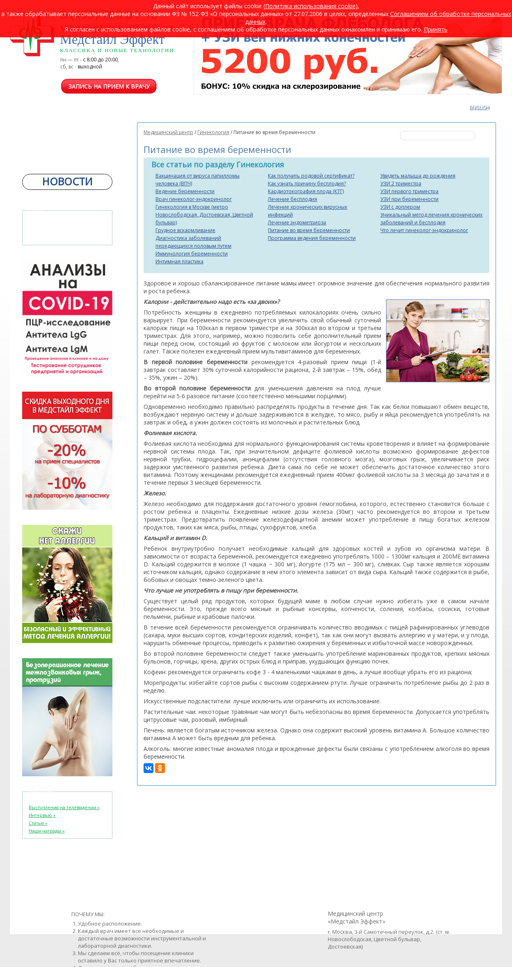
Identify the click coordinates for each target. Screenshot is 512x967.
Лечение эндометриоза (297, 222)
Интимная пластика (179, 261)
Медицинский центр (168, 132)
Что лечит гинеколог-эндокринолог (424, 230)
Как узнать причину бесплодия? (307, 183)
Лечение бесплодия (292, 199)
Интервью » (42, 815)
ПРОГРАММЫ (210, 107)
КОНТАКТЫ (443, 107)
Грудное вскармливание (185, 230)
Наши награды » (47, 831)
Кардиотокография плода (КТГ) (306, 191)
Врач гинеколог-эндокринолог (193, 199)
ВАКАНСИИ (338, 107)
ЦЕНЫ (147, 107)
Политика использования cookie (310, 6)
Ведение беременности (185, 191)
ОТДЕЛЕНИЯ (47, 107)
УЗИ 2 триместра (400, 183)
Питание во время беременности (309, 230)
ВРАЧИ (119, 107)
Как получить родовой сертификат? (311, 175)
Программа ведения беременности (312, 238)
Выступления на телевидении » (64, 807)
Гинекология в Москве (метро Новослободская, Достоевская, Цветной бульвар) (204, 214)
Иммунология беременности (191, 253)
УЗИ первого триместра (409, 191)
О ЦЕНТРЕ (86, 107)
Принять (436, 29)
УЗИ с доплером (400, 206)
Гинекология (213, 132)
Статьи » (38, 823)
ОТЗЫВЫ (405, 107)
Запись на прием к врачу (109, 86)
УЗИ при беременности (409, 199)
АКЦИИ (373, 107)
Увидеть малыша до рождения (417, 175)
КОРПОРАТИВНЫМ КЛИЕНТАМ (275, 107)
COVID (174, 107)
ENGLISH (479, 107)
